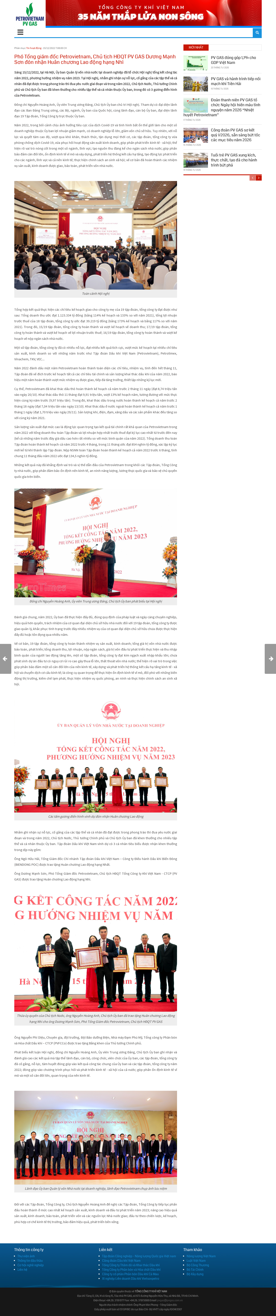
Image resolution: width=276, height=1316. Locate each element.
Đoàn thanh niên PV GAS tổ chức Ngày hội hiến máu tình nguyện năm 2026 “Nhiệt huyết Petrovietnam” (221, 107)
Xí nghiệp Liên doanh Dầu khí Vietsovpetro (130, 1278)
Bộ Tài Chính (195, 1269)
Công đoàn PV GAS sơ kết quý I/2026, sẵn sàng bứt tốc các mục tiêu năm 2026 (235, 135)
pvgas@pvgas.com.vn (170, 1300)
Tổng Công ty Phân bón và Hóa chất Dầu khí (131, 1269)
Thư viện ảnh (26, 1256)
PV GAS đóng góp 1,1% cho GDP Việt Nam (233, 60)
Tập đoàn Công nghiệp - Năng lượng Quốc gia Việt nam (139, 1256)
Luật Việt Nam (196, 1261)
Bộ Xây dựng (195, 1274)
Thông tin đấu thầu (30, 1261)
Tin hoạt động (33, 48)
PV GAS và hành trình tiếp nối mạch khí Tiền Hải (236, 81)
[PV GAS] (30, 14)
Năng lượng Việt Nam (201, 1256)
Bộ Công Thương (198, 1265)
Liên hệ (22, 1269)
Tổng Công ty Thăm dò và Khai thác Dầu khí (131, 1265)
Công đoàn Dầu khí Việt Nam (121, 1261)
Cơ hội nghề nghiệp (30, 1265)
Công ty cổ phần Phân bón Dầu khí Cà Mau (130, 1274)
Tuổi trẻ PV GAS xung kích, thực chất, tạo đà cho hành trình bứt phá (234, 160)
